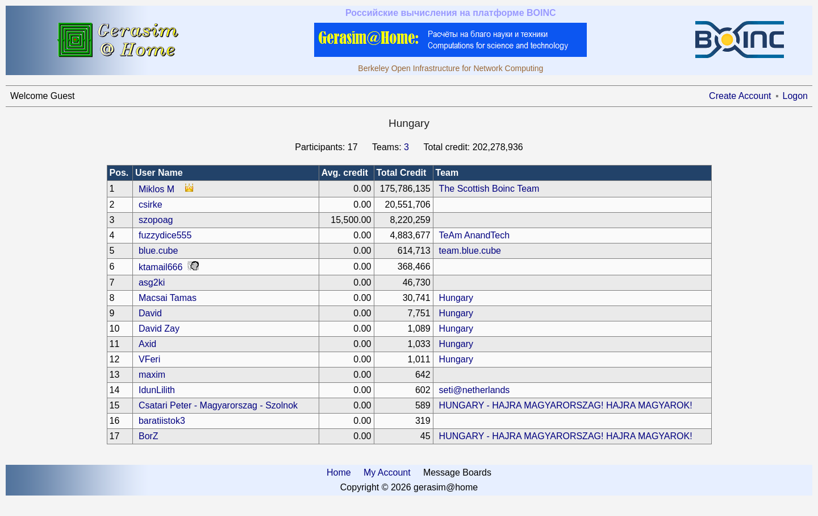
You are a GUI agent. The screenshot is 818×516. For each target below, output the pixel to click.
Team (447, 172)
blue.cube (158, 250)
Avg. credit (345, 172)
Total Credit (402, 172)
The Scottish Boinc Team (489, 188)
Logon (795, 96)
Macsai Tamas (168, 298)
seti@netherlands (474, 390)
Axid (147, 344)
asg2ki (152, 282)
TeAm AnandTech (474, 235)
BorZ (148, 436)
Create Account (740, 96)
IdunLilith (157, 390)
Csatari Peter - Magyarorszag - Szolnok (218, 405)
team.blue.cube (470, 250)
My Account (387, 472)
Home (339, 472)
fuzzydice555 (165, 235)
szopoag (156, 220)
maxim (152, 374)
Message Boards (457, 472)
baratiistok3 (162, 421)
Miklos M (156, 189)
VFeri (149, 359)
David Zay (159, 328)
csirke (150, 204)
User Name (159, 172)
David (150, 313)
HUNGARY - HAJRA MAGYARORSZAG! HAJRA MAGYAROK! (565, 405)
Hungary (456, 298)
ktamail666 (160, 267)
